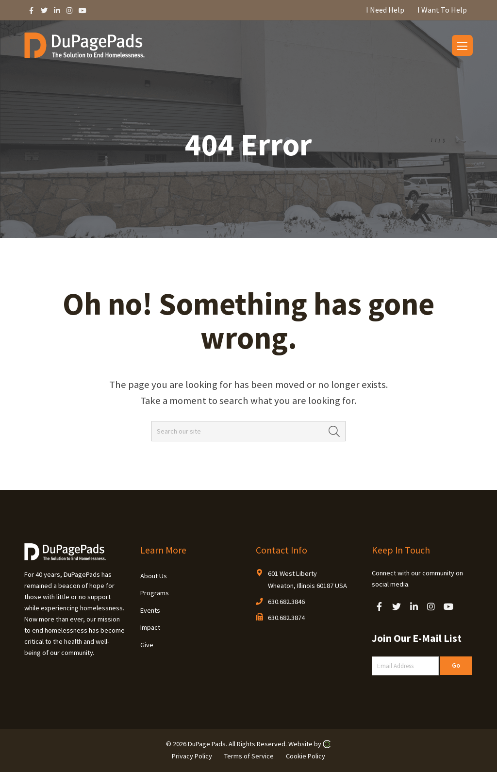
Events (150, 610)
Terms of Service (249, 755)
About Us (153, 575)
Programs (154, 592)
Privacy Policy (192, 755)
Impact (150, 627)
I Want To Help (442, 10)
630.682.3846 (286, 601)
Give (146, 644)
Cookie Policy (305, 755)
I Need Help (385, 10)
